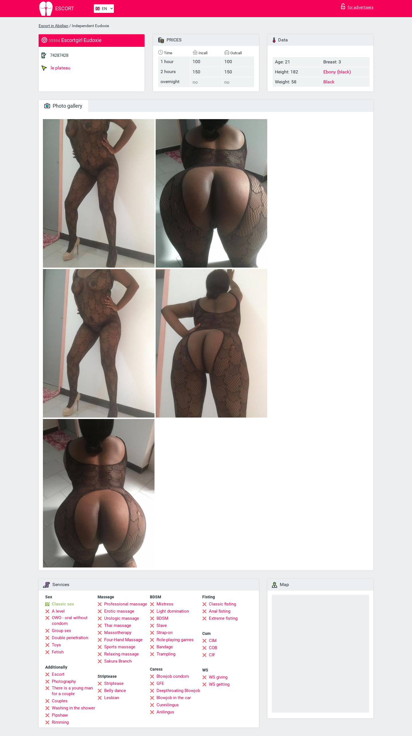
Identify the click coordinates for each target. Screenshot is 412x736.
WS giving (218, 677)
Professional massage (125, 604)
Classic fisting (222, 604)
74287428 (59, 55)
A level (58, 611)
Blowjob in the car (174, 697)
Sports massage (119, 646)
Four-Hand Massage (123, 639)
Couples (60, 700)
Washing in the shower (73, 708)
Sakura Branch (118, 661)
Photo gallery (63, 106)
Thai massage (117, 625)
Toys (56, 644)
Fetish (58, 652)
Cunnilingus (168, 704)
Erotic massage (119, 611)
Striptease (114, 683)
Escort (58, 674)
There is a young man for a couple (72, 690)
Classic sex (63, 604)
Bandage (165, 646)
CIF (212, 654)
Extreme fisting (223, 618)
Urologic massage (121, 618)
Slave (162, 625)
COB (213, 647)
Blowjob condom (173, 676)
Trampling (166, 654)
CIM (213, 640)
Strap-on (165, 632)
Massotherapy (117, 632)
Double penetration (70, 637)
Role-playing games (175, 639)
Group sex (61, 630)
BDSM (162, 618)
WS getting (219, 684)
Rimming (60, 722)
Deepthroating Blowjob (178, 690)
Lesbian (111, 697)
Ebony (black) (337, 72)
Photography (64, 681)
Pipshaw (60, 715)
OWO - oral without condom (70, 620)
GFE (160, 683)
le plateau (55, 68)
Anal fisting (219, 611)
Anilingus (165, 712)
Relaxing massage (121, 654)
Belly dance (115, 690)
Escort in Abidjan (53, 25)
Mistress (165, 604)
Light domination (173, 611)
